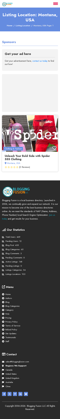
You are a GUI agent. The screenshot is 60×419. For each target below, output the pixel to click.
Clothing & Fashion (13, 148)
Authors (8, 298)
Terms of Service (12, 325)
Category (9, 310)
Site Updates (10, 333)
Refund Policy (11, 329)
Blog (7, 302)
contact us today (39, 60)
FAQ (7, 313)
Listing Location (23, 25)
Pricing (8, 317)
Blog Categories (12, 306)
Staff (7, 341)
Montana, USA (12, 163)
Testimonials (10, 337)
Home (9, 25)
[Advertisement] (26, 91)
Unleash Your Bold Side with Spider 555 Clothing (27, 157)
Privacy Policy (11, 321)
